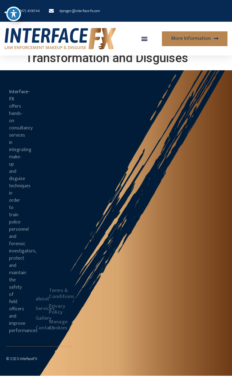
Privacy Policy (51, 316)
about (38, 306)
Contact (38, 335)
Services (38, 316)
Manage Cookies (51, 332)
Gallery (38, 325)
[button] (145, 39)
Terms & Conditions (51, 300)
